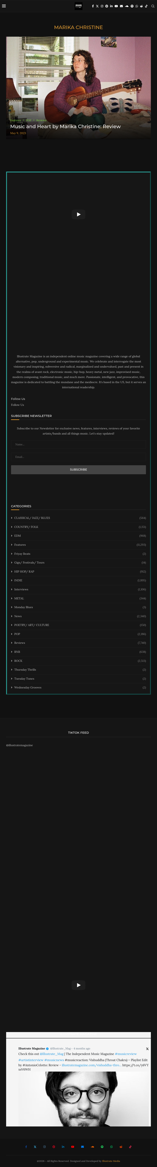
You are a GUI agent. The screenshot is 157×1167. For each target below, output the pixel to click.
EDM (80, 536)
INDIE (80, 580)
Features (80, 545)
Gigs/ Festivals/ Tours (80, 563)
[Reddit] (141, 6)
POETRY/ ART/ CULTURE (80, 625)
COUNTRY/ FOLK (80, 527)
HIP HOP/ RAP (80, 572)
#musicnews (54, 1060)
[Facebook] (93, 6)
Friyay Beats (80, 554)
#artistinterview (31, 1060)
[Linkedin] (111, 6)
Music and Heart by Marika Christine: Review (65, 126)
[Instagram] (102, 6)
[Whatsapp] (137, 6)
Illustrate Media (111, 1160)
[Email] (121, 6)
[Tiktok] (146, 6)
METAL (80, 599)
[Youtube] (116, 6)
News (80, 616)
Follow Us (17, 405)
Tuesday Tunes (80, 679)
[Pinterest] (106, 6)
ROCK (80, 661)
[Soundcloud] (127, 6)
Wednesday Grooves (80, 688)
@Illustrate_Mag (60, 1048)
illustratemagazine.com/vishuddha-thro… (91, 1065)
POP (80, 634)
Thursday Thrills (80, 670)
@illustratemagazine (19, 745)
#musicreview (126, 1054)
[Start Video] (78, 214)
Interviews (80, 589)
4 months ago (82, 1048)
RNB (80, 652)
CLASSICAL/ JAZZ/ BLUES (80, 518)
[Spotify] (132, 6)
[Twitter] (97, 6)
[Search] (153, 6)
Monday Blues (80, 607)
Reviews (80, 643)
